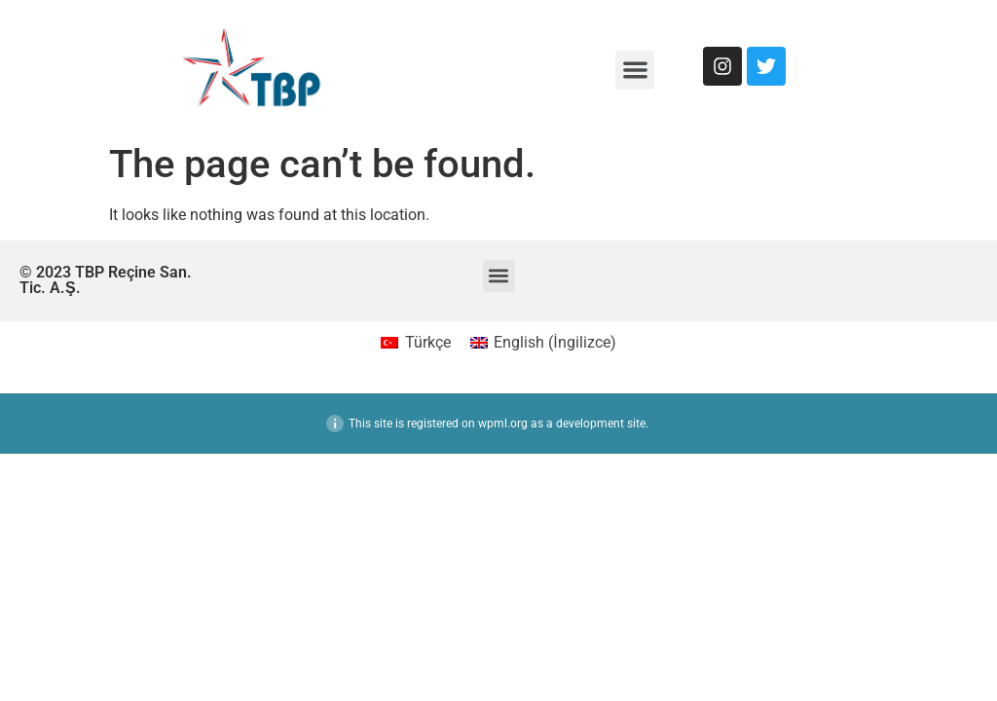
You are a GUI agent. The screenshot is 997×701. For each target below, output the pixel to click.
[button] (635, 71)
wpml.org (503, 423)
